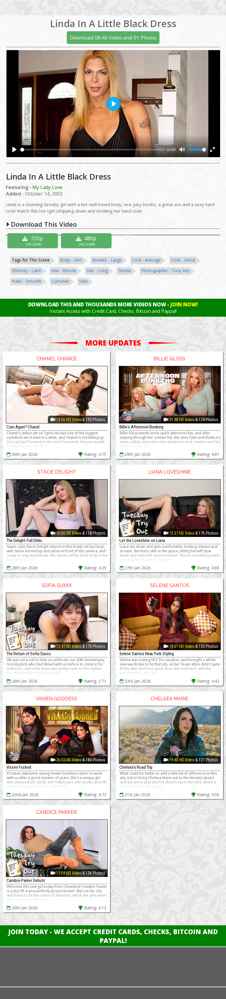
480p (87, 241)
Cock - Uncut (183, 260)
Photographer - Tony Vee (165, 270)
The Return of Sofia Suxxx (28, 653)
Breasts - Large (107, 260)
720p (33, 241)
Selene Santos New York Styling (146, 653)
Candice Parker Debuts (25, 880)
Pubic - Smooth (26, 281)
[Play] (14, 149)
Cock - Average (146, 260)
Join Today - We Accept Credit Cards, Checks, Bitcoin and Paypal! (113, 936)
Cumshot (60, 281)
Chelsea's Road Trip (135, 767)
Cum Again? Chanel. (23, 427)
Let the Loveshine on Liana (142, 540)
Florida (124, 270)
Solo (83, 281)
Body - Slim (71, 260)
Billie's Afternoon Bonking (141, 427)
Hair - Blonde (63, 270)
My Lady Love (47, 187)
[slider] (92, 149)
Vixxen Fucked (18, 767)
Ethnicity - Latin (26, 270)
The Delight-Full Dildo (24, 540)
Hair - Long (97, 270)
